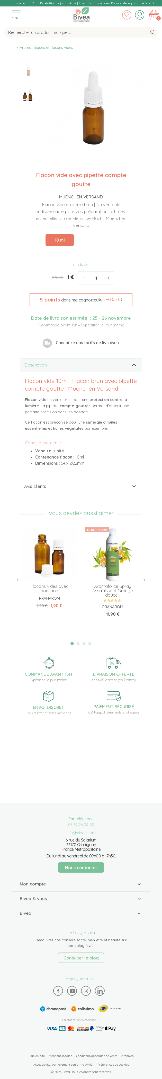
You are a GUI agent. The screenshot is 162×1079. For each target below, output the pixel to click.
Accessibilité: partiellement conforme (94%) (63, 1064)
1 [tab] (72, 643)
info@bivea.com (81, 832)
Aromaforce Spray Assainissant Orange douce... (112, 590)
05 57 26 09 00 (81, 824)
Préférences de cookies (113, 1064)
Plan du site (37, 1056)
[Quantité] (96, 278)
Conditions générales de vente (96, 1056)
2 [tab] (78, 643)
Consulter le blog (81, 958)
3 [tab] (84, 643)
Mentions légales (60, 1056)
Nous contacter (81, 867)
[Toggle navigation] (16, 14)
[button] (81, 299)
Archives (127, 1056)
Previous (20, 580)
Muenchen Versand (81, 196)
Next (142, 580)
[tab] (81, 365)
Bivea (81, 14)
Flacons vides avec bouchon (49, 588)
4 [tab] (89, 643)
